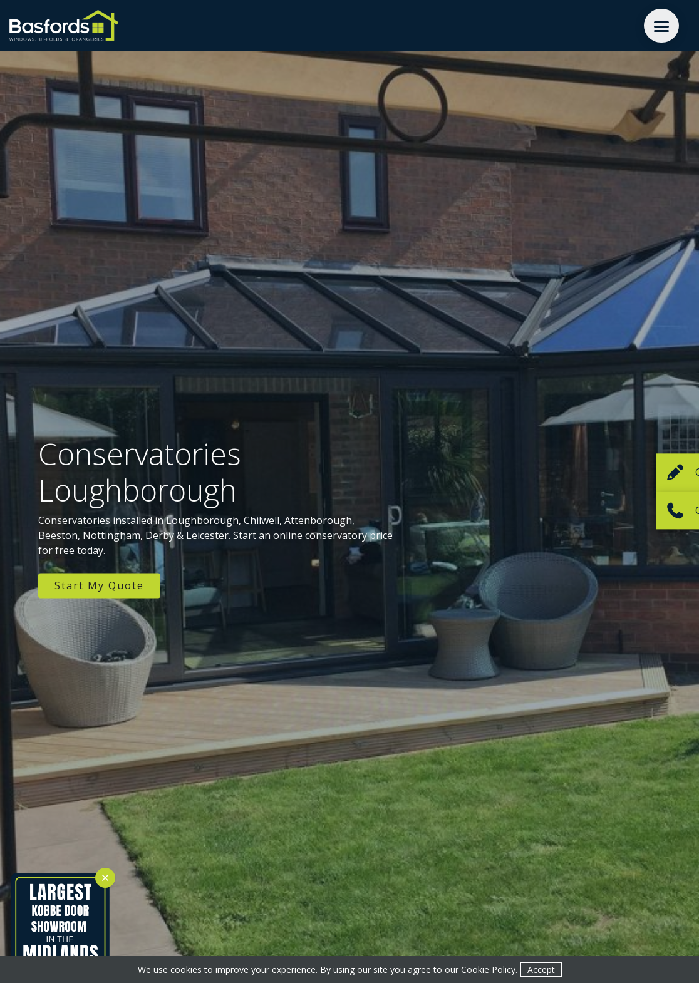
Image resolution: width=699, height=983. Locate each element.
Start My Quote (99, 586)
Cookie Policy (488, 969)
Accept (541, 969)
